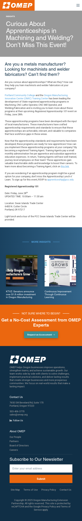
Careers (14, 449)
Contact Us (65, 489)
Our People (15, 437)
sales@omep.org (19, 414)
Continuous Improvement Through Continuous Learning (58, 294)
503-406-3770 (17, 411)
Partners (14, 441)
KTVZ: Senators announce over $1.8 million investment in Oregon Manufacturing (21, 294)
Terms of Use (30, 489)
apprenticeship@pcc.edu (60, 179)
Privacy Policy (48, 506)
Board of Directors (19, 445)
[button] (78, 5)
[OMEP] (17, 5)
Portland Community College (20, 95)
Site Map (15, 489)
